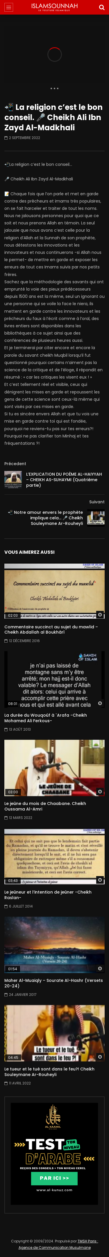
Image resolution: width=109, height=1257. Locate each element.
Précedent (15, 464)
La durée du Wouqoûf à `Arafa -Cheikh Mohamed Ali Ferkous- (45, 718)
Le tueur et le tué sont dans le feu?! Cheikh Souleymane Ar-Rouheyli (49, 1071)
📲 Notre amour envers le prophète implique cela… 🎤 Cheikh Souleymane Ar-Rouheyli (45, 517)
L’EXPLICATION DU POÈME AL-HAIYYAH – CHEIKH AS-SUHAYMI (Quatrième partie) (64, 479)
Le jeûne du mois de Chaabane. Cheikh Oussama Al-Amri (45, 806)
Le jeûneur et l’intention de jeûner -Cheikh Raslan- (48, 895)
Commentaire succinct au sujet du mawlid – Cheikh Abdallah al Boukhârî (51, 629)
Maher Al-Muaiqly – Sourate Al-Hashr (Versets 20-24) (53, 983)
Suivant (97, 502)
